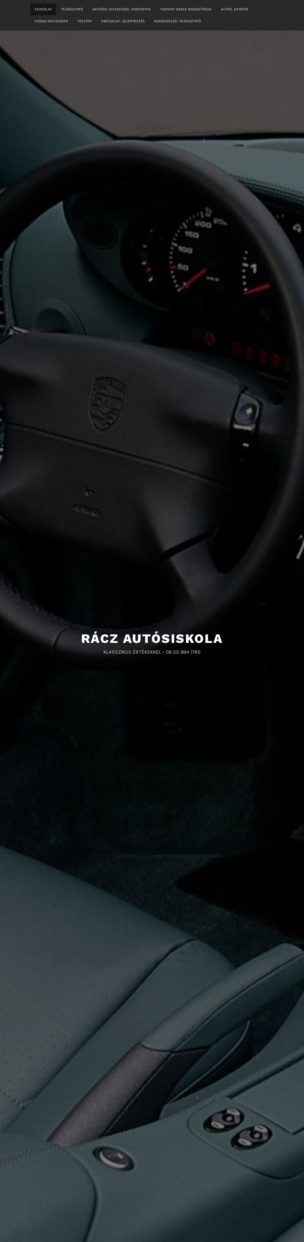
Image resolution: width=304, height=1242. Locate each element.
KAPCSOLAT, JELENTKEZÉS (123, 21)
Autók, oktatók (234, 9)
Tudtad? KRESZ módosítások (186, 9)
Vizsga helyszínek (51, 21)
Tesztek (84, 21)
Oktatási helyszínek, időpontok (121, 9)
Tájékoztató (72, 9)
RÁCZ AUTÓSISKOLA (152, 638)
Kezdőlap (43, 9)
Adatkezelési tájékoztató (177, 21)
